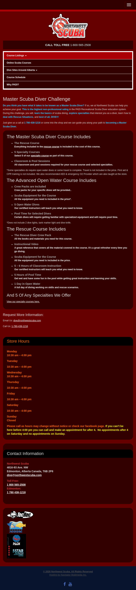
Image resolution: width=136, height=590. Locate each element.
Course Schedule (16, 77)
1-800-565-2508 (68, 45)
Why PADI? (13, 84)
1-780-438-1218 (19, 326)
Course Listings (17, 55)
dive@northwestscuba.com (27, 320)
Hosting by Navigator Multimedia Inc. (68, 575)
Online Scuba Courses (19, 62)
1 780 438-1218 (16, 492)
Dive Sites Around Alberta (22, 70)
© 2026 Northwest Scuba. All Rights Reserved (68, 571)
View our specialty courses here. (23, 301)
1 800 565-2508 (16, 484)
